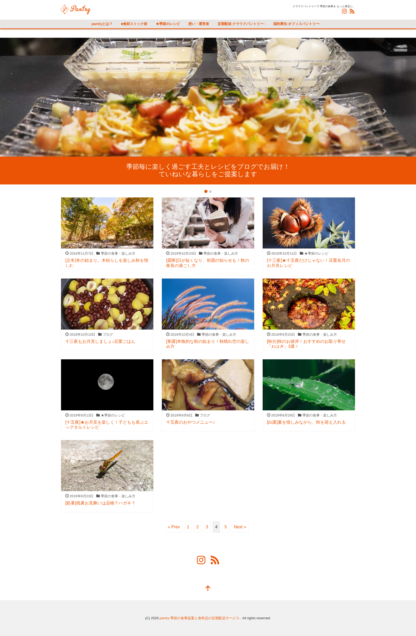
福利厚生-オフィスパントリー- (296, 24)
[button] (31, 111)
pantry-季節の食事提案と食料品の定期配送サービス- (199, 618)
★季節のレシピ (168, 24)
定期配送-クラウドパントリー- (241, 24)
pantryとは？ (102, 24)
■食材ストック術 (134, 24)
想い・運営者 (198, 24)
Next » (240, 527)
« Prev (174, 527)
